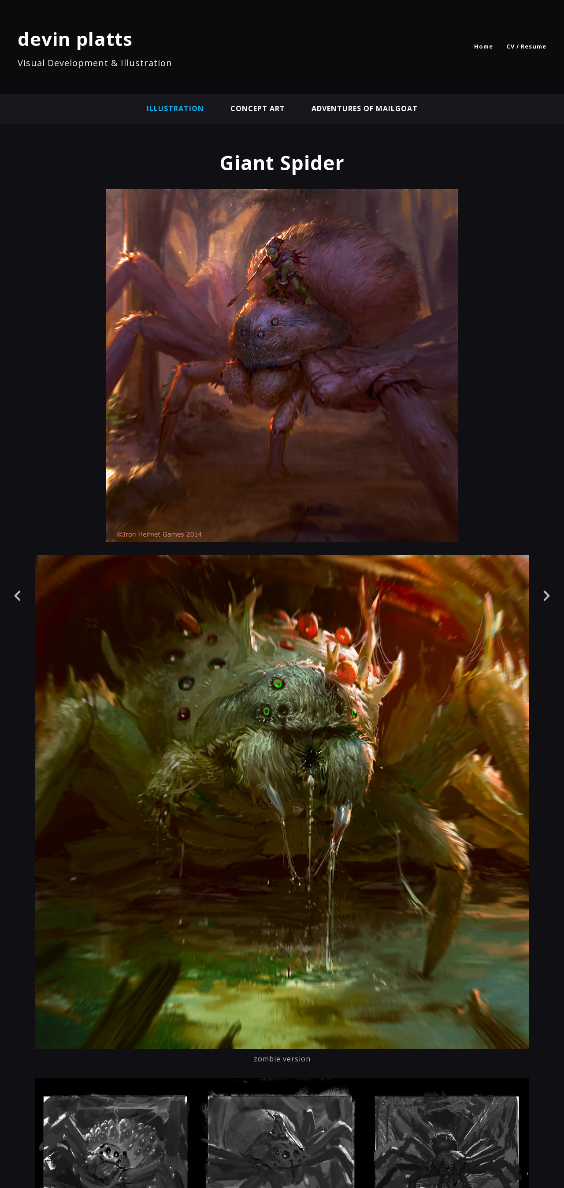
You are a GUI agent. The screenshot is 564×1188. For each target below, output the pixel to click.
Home (483, 46)
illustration (175, 108)
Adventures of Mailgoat (365, 108)
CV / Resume (526, 46)
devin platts (75, 38)
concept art (257, 108)
